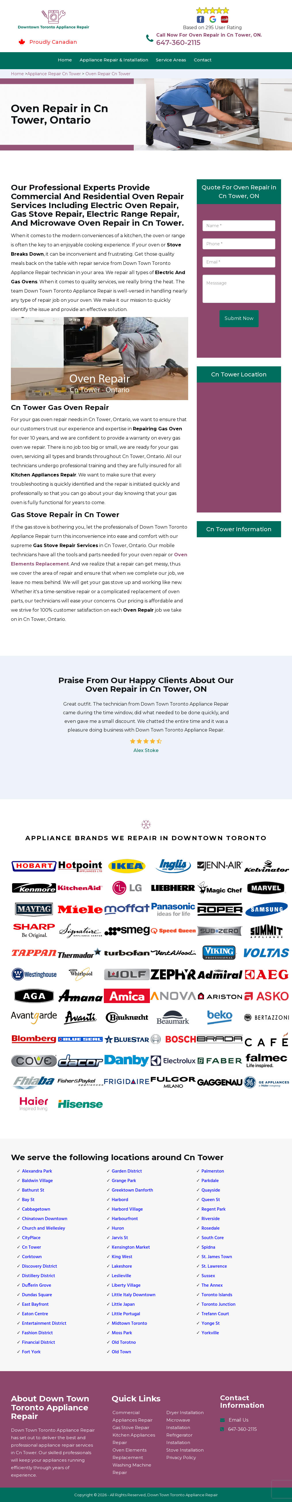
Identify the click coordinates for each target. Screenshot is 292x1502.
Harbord (120, 1200)
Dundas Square (37, 1295)
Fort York (31, 1352)
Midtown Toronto (129, 1323)
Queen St (211, 1200)
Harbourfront (125, 1219)
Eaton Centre (35, 1314)
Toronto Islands (217, 1295)
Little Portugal (126, 1314)
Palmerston (213, 1171)
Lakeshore (122, 1266)
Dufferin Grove (36, 1285)
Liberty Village (126, 1285)
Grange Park (124, 1181)
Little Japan (123, 1304)
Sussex (208, 1276)
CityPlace (31, 1238)
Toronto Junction (219, 1304)
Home (65, 60)
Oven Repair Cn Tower (107, 73)
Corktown (32, 1257)
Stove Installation (185, 1450)
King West (122, 1257)
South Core (213, 1238)
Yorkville (210, 1333)
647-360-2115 (178, 42)
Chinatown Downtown (45, 1219)
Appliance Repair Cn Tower (54, 73)
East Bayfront (35, 1304)
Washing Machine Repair (131, 1468)
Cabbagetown (36, 1209)
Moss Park (122, 1333)
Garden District (127, 1171)
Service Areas (171, 60)
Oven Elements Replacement (129, 1453)
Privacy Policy (181, 1457)
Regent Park (214, 1209)
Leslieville (121, 1276)
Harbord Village (127, 1209)
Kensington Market (131, 1247)
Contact (202, 60)
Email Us (238, 1420)
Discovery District (39, 1266)
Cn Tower (31, 1247)
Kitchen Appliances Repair (133, 1438)
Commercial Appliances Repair (132, 1416)
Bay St (28, 1200)
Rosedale (211, 1228)
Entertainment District (44, 1323)
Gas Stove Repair (130, 1427)
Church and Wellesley (43, 1228)
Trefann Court (215, 1314)
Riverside (211, 1219)
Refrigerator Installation (179, 1438)
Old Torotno (124, 1342)
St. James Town (217, 1257)
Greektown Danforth (132, 1190)
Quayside (211, 1190)
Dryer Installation (185, 1412)
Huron (118, 1228)
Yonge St (211, 1323)
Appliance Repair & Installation (114, 60)
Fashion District (37, 1333)
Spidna (208, 1247)
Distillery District (38, 1276)
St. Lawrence (214, 1266)
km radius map (239, 446)
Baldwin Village (37, 1181)
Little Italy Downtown (134, 1295)
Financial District (38, 1342)
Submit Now (239, 318)
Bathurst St (33, 1190)
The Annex (212, 1285)
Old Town (121, 1352)
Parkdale (210, 1181)
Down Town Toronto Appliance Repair (182, 1494)
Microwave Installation (178, 1423)
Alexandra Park (37, 1171)
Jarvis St (120, 1238)
